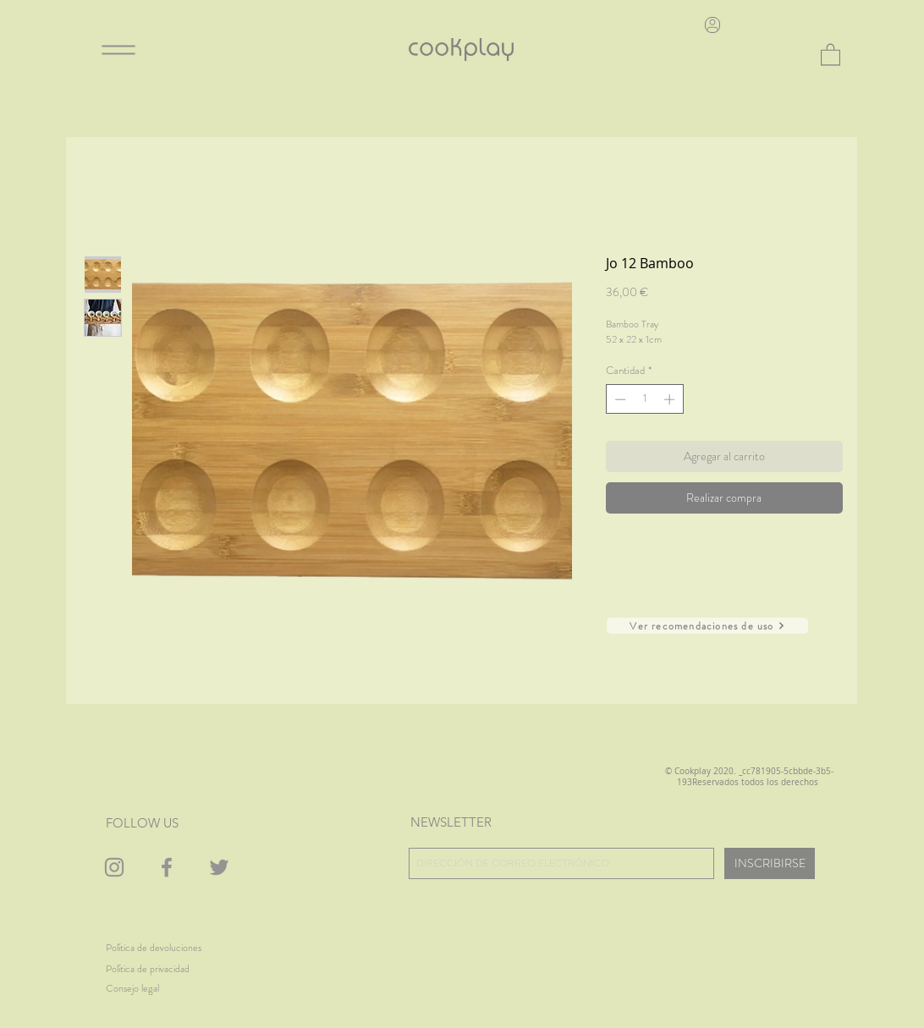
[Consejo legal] (152, 988)
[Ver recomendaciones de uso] (707, 626)
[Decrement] (618, 399)
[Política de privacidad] (159, 969)
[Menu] (118, 49)
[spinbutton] (644, 399)
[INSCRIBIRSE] (769, 863)
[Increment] (671, 399)
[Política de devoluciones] (153, 948)
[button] (830, 53)
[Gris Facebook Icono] (166, 867)
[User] (712, 25)
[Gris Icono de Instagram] (114, 867)
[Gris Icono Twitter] (219, 867)
